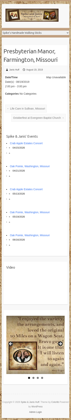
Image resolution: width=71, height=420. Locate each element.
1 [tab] (29, 378)
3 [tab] (38, 378)
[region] (35, 345)
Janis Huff (14, 69)
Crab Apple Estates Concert (26, 143)
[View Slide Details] (35, 345)
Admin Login (35, 412)
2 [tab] (33, 378)
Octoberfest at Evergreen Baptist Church (38, 117)
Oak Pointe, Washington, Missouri (30, 166)
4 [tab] (42, 378)
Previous (11, 344)
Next (60, 344)
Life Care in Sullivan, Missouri (26, 108)
